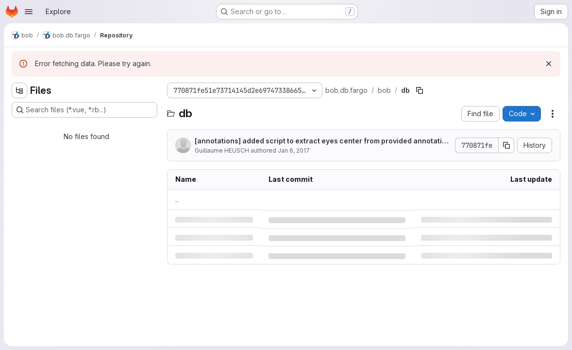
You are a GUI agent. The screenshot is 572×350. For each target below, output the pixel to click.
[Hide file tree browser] (19, 90)
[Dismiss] (549, 64)
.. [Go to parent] (176, 199)
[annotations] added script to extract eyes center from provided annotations (320, 141)
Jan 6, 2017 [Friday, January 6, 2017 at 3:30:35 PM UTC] (294, 150)
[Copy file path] (419, 90)
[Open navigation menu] (28, 11)
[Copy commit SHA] (506, 145)
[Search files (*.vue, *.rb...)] (84, 110)
